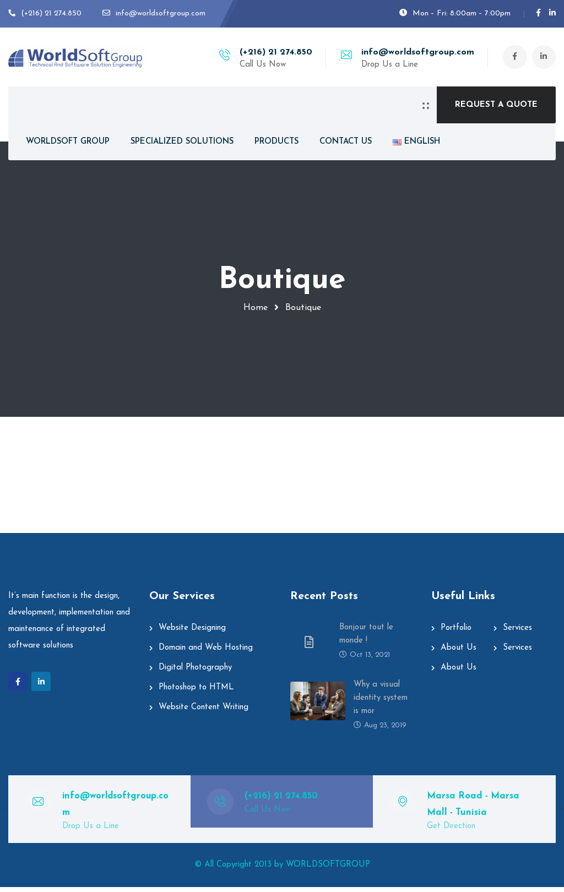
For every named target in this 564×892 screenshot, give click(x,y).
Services (517, 633)
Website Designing (192, 633)
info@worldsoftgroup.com (416, 52)
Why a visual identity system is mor (381, 703)
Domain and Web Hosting (206, 653)
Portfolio (456, 633)
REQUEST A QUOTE (496, 105)
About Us (458, 653)
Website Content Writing (203, 712)
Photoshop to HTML (196, 692)
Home (255, 307)
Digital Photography (195, 672)
